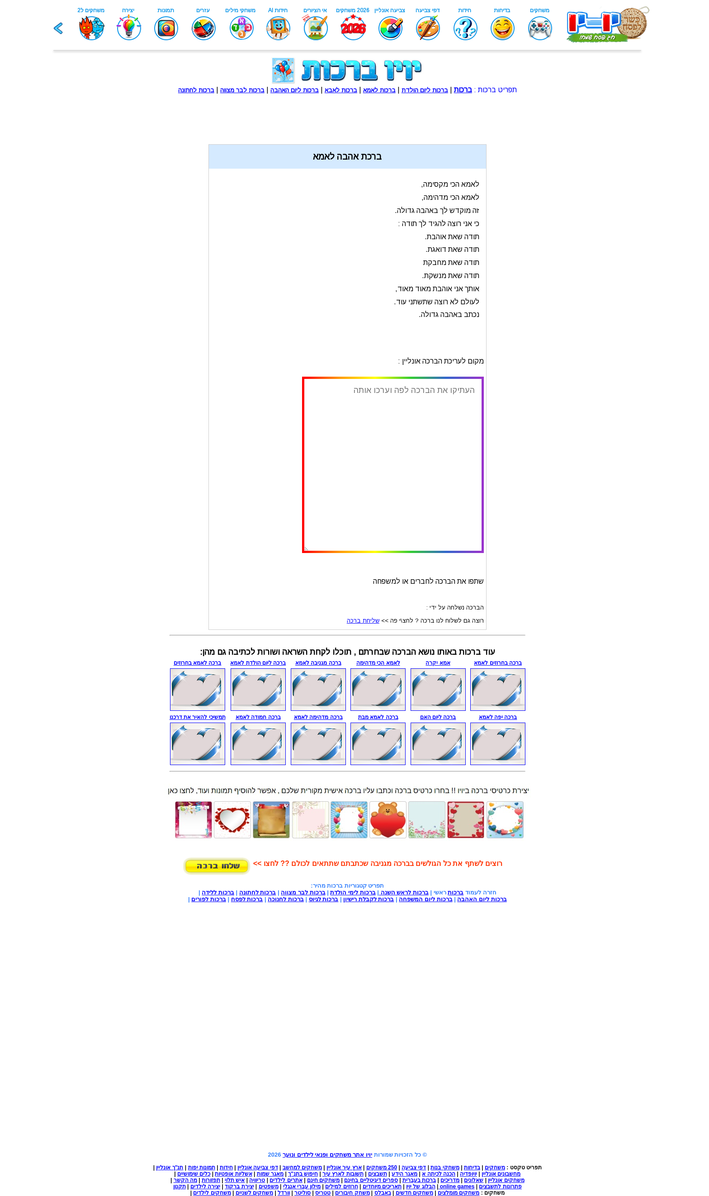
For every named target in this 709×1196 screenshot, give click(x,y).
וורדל (284, 1193)
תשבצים (377, 1174)
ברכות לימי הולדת (352, 892)
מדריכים (449, 1180)
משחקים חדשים (414, 1193)
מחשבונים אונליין (501, 1174)
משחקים (495, 1167)
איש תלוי (235, 1180)
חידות (226, 1167)
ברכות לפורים (208, 899)
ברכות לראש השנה (404, 892)
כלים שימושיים (193, 1174)
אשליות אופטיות (233, 1174)
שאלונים (473, 1180)
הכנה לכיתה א (438, 1174)
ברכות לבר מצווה (303, 892)
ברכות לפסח (247, 899)
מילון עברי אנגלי (302, 1186)
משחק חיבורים (352, 1193)
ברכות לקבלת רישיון (368, 899)
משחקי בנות (444, 1167)
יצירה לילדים (205, 1186)
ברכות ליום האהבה (481, 899)
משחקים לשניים (254, 1193)
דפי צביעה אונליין (257, 1167)
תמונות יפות (201, 1167)
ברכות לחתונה (257, 892)
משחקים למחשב (302, 1167)
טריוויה (257, 1180)
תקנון (179, 1186)
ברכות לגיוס (324, 899)
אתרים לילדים (285, 1180)
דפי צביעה (414, 1167)
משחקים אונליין (506, 1180)
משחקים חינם (323, 1180)
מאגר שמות (270, 1174)
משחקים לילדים (212, 1193)
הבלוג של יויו (420, 1186)
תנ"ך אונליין (169, 1167)
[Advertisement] (347, 114)
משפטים (269, 1186)
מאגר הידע (404, 1174)
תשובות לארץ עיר (343, 1174)
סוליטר (302, 1193)
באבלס (382, 1193)
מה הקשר (185, 1180)
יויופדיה (468, 1174)
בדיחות (472, 1167)
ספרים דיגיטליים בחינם (371, 1180)
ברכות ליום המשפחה (425, 899)
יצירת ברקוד (239, 1186)
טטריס (323, 1193)
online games (456, 1186)
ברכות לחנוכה (286, 899)
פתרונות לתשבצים (500, 1186)
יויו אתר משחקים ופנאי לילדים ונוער (327, 1154)
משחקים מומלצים (458, 1193)
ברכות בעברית (419, 1180)
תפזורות (211, 1180)
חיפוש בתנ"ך (303, 1174)
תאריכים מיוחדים (382, 1186)
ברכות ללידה (218, 892)
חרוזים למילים (341, 1186)
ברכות (455, 892)
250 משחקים (381, 1167)
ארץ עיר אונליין (344, 1167)
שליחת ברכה (363, 620)
